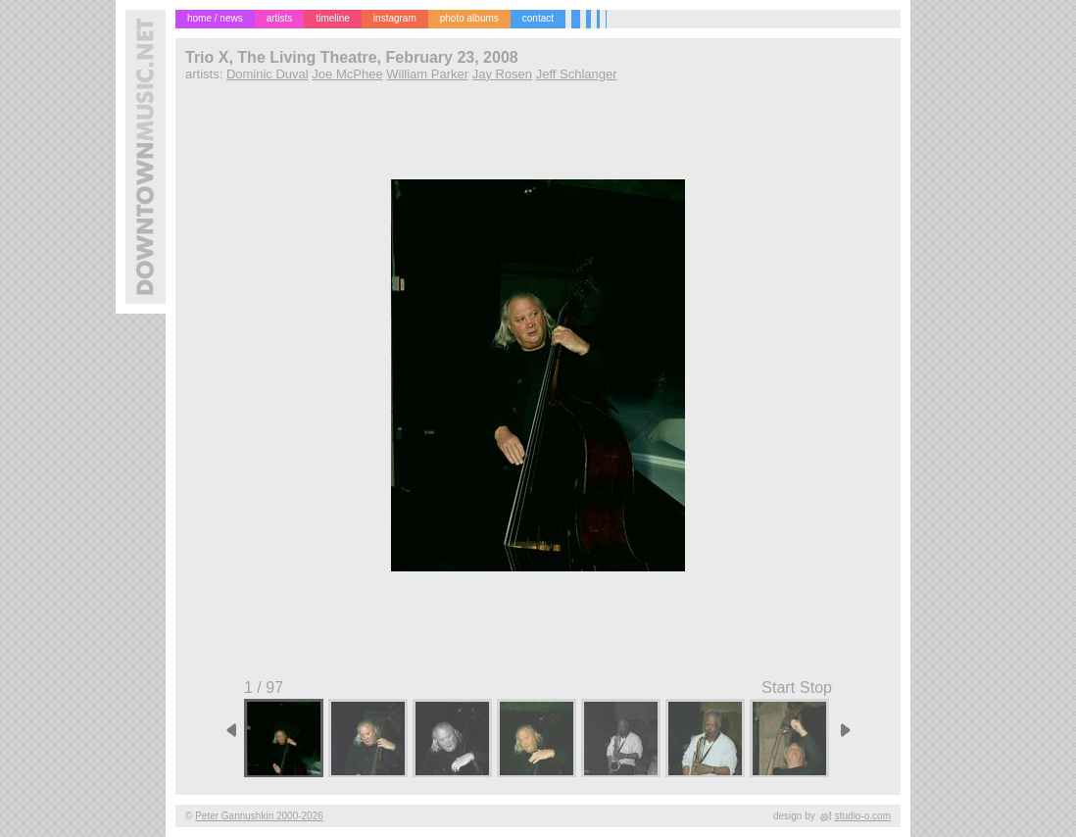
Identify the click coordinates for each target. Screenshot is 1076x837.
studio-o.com (863, 816)
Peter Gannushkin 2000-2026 (259, 816)
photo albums (469, 18)
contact (538, 18)
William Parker (427, 74)
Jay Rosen (502, 74)
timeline (332, 18)
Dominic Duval (267, 74)
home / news (215, 18)
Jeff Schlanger (576, 74)
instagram (394, 18)
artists (280, 18)
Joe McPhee (347, 74)
